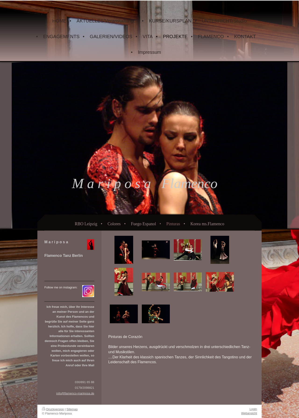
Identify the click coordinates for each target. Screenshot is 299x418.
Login (253, 409)
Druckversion (53, 409)
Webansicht (249, 413)
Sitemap (72, 409)
